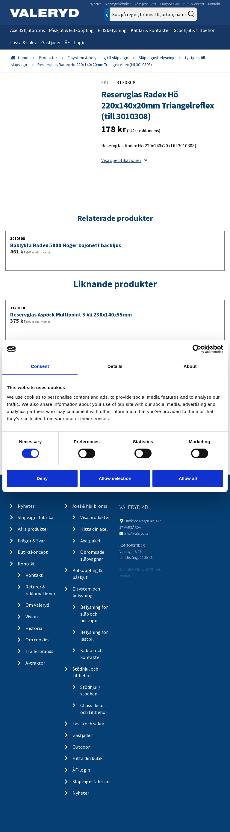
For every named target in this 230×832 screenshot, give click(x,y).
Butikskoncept (193, 3)
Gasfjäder (51, 42)
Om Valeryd (37, 605)
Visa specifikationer (124, 160)
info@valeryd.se (136, 533)
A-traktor (35, 663)
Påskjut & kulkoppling (71, 30)
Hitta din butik (87, 758)
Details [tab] (115, 366)
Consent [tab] (40, 366)
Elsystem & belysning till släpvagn (98, 57)
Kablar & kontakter (150, 30)
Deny (42, 478)
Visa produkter (95, 517)
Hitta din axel (94, 529)
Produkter (48, 57)
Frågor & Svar (169, 3)
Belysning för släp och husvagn (94, 613)
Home (23, 57)
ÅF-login (81, 770)
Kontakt (214, 3)
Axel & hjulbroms (27, 30)
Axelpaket (90, 541)
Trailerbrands (39, 651)
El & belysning (112, 30)
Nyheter (95, 3)
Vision (31, 617)
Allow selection (115, 478)
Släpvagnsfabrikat (118, 3)
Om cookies (37, 640)
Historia (33, 628)
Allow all (188, 478)
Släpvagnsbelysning (157, 57)
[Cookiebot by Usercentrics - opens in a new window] (197, 349)
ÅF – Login (75, 42)
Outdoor (81, 747)
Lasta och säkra (88, 724)
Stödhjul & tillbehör (194, 30)
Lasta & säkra (23, 42)
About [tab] (190, 366)
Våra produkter (145, 3)
